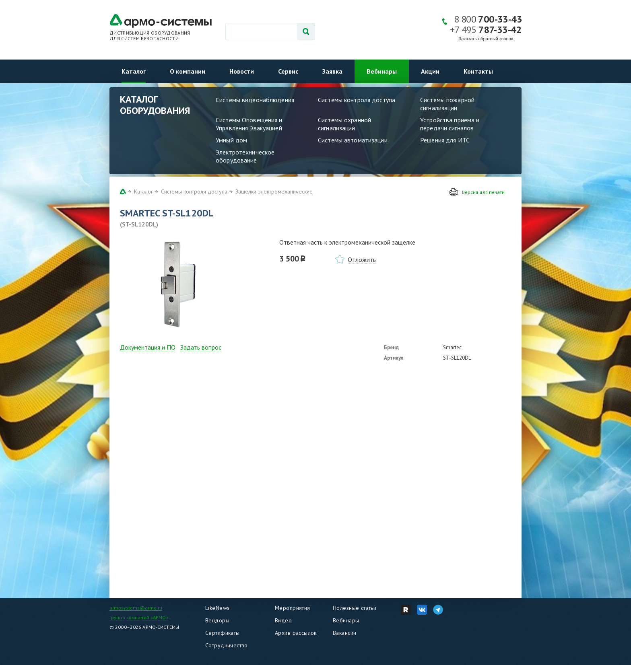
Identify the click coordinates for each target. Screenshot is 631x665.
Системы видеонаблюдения (255, 100)
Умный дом (231, 140)
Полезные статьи (354, 607)
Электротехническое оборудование (245, 156)
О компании (187, 71)
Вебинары (382, 71)
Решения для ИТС (445, 140)
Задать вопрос (200, 347)
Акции (430, 71)
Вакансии (344, 632)
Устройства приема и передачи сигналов (449, 124)
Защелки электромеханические (274, 191)
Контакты (478, 71)
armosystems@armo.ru (135, 608)
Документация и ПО (147, 347)
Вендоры (217, 620)
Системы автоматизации (353, 140)
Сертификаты (222, 632)
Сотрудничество (226, 645)
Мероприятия (292, 607)
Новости (241, 71)
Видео (283, 620)
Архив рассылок (296, 632)
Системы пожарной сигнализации (447, 104)
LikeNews (217, 607)
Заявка (332, 71)
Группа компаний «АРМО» (139, 617)
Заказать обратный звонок (486, 38)
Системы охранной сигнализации (344, 124)
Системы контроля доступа (356, 100)
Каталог (134, 71)
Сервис (288, 71)
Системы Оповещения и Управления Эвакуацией (249, 124)
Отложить (362, 259)
